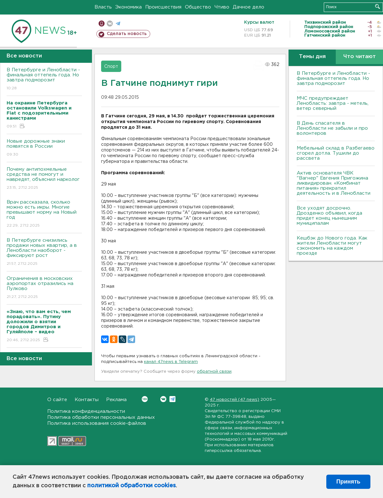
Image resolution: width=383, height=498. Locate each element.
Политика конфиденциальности (86, 411)
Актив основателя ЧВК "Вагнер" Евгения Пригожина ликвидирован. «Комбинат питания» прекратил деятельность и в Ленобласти (333, 183)
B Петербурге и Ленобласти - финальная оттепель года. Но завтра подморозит (44, 79)
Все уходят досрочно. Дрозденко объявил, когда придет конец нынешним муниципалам (329, 215)
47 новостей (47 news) (234, 399)
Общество (198, 7)
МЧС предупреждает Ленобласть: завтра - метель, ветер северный (333, 103)
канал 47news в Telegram (171, 362)
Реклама (116, 400)
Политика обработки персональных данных (101, 417)
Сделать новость (127, 34)
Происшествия (163, 7)
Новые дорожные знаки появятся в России (44, 148)
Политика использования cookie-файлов (96, 423)
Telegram (172, 399)
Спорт (111, 66)
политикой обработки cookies (131, 485)
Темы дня (312, 56)
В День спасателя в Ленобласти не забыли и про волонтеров (332, 128)
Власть (103, 7)
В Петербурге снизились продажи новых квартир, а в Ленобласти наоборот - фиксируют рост (44, 252)
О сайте (57, 400)
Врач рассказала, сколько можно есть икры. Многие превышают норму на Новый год (44, 214)
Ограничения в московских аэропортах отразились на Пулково (44, 287)
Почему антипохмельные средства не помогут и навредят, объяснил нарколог (44, 178)
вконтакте (110, 24)
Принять (348, 481)
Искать (377, 6)
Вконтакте (145, 399)
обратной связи (214, 371)
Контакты (87, 400)
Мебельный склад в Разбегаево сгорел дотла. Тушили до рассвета (335, 153)
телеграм (118, 24)
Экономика (128, 7)
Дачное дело (248, 7)
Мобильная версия (102, 24)
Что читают (359, 56)
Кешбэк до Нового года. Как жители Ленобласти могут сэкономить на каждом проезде (332, 245)
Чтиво (221, 7)
